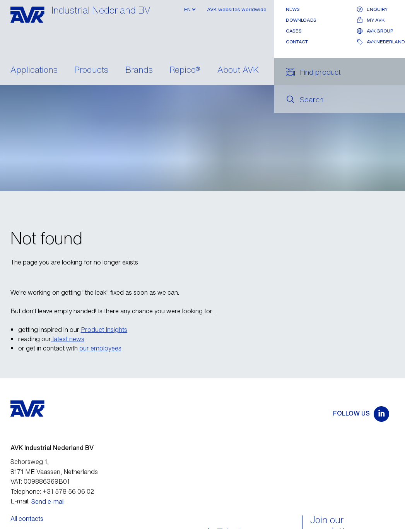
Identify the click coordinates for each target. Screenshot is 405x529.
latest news (67, 339)
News (293, 9)
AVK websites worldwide (237, 9)
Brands (139, 70)
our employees (100, 348)
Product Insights (104, 329)
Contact (297, 41)
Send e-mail (48, 501)
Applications (34, 70)
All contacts (26, 518)
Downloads (301, 20)
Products (91, 70)
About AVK (238, 70)
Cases (293, 30)
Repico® (184, 70)
